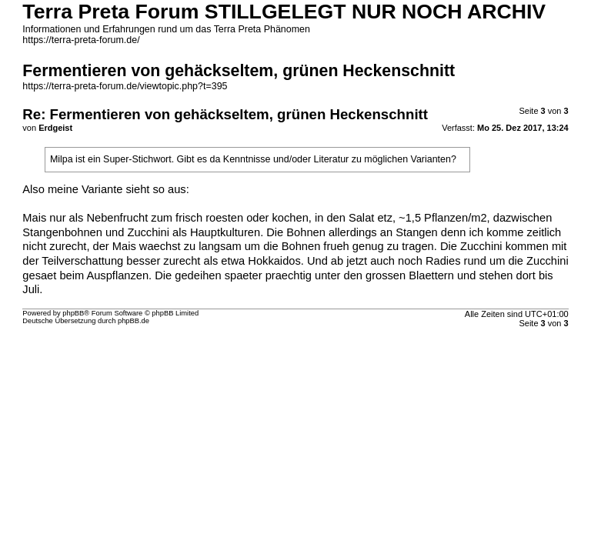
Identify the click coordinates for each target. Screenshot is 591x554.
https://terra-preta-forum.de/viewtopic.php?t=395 (124, 86)
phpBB (73, 313)
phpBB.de (133, 321)
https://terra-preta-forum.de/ (80, 40)
